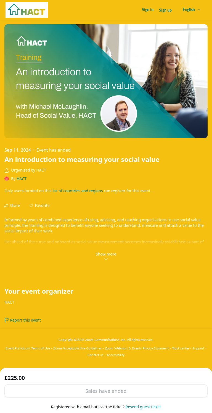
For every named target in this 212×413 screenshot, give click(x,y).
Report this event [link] (22, 320)
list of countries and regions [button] (77, 190)
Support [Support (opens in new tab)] (198, 348)
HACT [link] (21, 178)
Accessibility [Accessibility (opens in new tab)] (115, 355)
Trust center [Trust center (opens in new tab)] (180, 348)
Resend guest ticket (143, 406)
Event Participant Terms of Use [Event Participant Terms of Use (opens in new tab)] (28, 348)
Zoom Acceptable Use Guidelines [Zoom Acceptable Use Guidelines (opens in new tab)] (77, 348)
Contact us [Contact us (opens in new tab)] (95, 355)
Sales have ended (105, 391)
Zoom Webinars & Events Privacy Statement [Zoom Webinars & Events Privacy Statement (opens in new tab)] (137, 348)
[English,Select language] (192, 9)
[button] (40, 205)
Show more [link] (106, 256)
